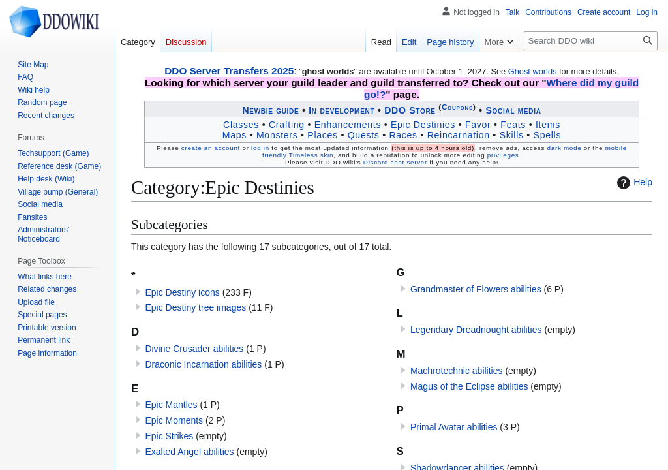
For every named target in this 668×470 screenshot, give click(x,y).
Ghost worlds (532, 71)
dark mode (564, 147)
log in (260, 147)
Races (403, 135)
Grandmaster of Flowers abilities (475, 289)
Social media (513, 110)
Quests (364, 135)
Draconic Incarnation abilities (203, 364)
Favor (478, 124)
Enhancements (347, 124)
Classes (241, 124)
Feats (513, 124)
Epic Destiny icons (182, 292)
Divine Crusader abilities (194, 348)
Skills (512, 135)
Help (633, 182)
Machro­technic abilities (456, 371)
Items (548, 124)
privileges (503, 155)
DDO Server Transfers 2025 (229, 70)
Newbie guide (270, 110)
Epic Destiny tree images (195, 307)
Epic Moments (174, 420)
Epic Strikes (169, 436)
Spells (548, 135)
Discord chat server (395, 162)
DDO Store (410, 110)
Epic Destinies (423, 124)
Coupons (457, 106)
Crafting (287, 124)
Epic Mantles (171, 405)
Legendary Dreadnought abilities (476, 329)
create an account (210, 147)
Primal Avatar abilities (454, 427)
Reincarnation (458, 135)
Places (322, 135)
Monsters (277, 135)
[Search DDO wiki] (591, 40)
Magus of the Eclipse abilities (469, 386)
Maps (234, 135)
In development (341, 110)
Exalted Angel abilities (189, 451)
